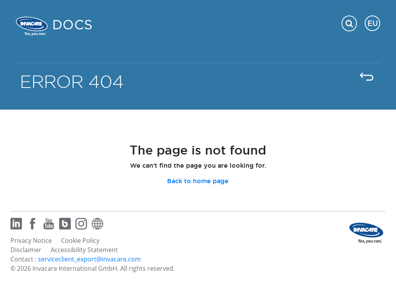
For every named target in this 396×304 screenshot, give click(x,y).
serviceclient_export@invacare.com (89, 259)
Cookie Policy (80, 240)
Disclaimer (25, 250)
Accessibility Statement (84, 250)
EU (372, 23)
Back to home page (198, 180)
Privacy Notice (31, 240)
